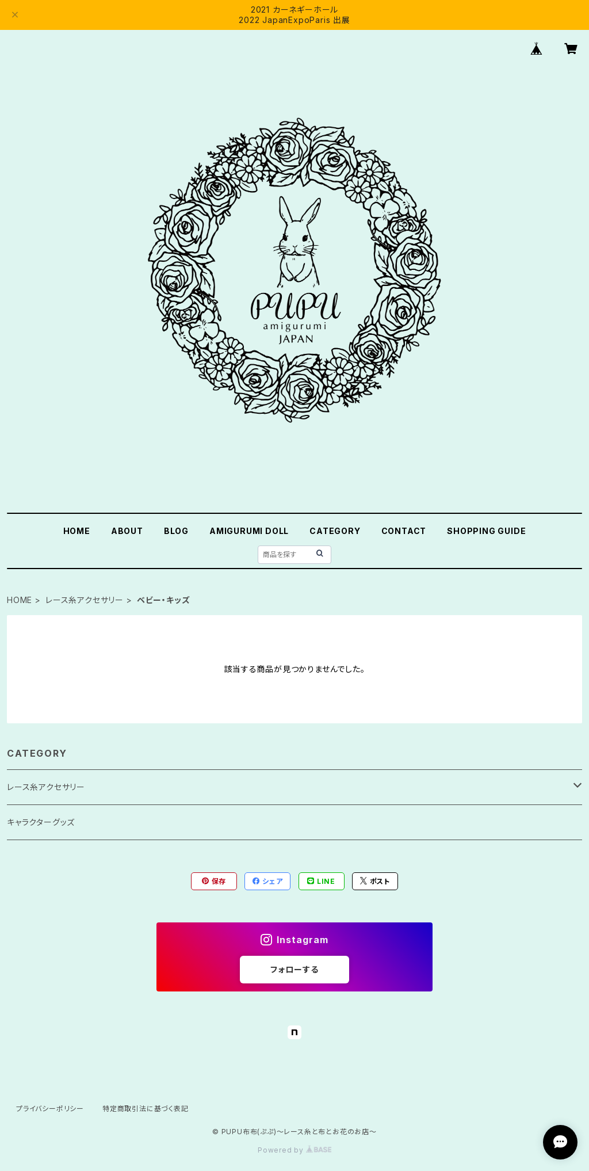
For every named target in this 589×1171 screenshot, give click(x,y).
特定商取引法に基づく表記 (145, 1108)
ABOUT (127, 531)
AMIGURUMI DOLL (249, 531)
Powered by (294, 1150)
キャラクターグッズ (41, 822)
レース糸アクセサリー (84, 600)
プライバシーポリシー (50, 1108)
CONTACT (404, 531)
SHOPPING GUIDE (486, 531)
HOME (76, 531)
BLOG (176, 531)
